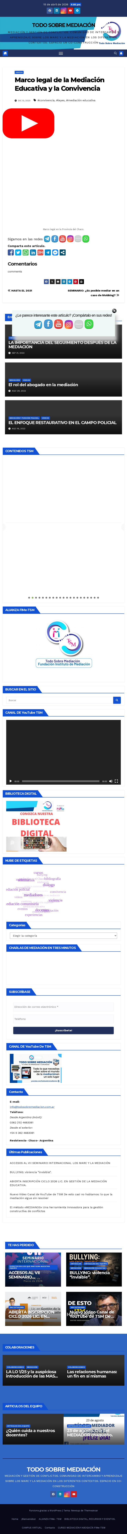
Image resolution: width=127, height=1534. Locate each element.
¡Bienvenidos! (28, 1448)
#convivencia (46, 100)
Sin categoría (17, 1237)
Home (15, 1448)
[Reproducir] (10, 710)
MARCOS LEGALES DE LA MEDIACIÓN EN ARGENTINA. (81, 1474)
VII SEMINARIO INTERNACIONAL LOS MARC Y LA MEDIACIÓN (62, 1522)
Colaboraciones (29, 1297)
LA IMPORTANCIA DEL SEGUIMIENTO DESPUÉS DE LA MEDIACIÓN (62, 344)
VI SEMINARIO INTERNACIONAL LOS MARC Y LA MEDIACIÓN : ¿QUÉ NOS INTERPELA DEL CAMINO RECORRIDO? (63, 1502)
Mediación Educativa (94, 1198)
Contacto (50, 1457)
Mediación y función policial (24, 418)
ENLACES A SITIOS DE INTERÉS (37, 1466)
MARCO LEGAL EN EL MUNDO (31, 1474)
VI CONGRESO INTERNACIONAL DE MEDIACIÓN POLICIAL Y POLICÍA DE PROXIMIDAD (63, 1491)
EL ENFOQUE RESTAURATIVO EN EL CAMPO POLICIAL (62, 422)
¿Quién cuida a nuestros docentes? (91, 1362)
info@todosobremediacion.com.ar (32, 1036)
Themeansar (91, 1440)
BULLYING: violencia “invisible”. (30, 1101)
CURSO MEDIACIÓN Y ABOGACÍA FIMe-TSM (81, 1457)
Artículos (76, 1193)
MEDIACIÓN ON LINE (29, 1483)
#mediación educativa (80, 100)
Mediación (14, 380)
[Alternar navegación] (61, 53)
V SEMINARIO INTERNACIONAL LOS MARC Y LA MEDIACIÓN (77, 1483)
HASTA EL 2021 (20, 290)
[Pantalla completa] (116, 710)
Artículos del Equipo (95, 1193)
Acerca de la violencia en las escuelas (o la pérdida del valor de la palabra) (31, 1364)
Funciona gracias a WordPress (45, 1440)
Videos (19, 72)
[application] (63, 681)
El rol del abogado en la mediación (43, 384)
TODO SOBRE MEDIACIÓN (63, 25)
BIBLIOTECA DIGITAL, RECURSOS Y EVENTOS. (89, 1448)
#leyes (60, 100)
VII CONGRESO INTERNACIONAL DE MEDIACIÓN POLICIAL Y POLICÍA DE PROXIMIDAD (63, 1513)
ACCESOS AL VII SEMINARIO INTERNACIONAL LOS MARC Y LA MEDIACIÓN (60, 1092)
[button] (115, 53)
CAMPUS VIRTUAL (32, 1457)
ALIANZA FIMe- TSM (50, 1448)
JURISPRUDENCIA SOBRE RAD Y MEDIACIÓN (83, 1466)
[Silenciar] (111, 710)
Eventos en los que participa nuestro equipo (30, 1197)
